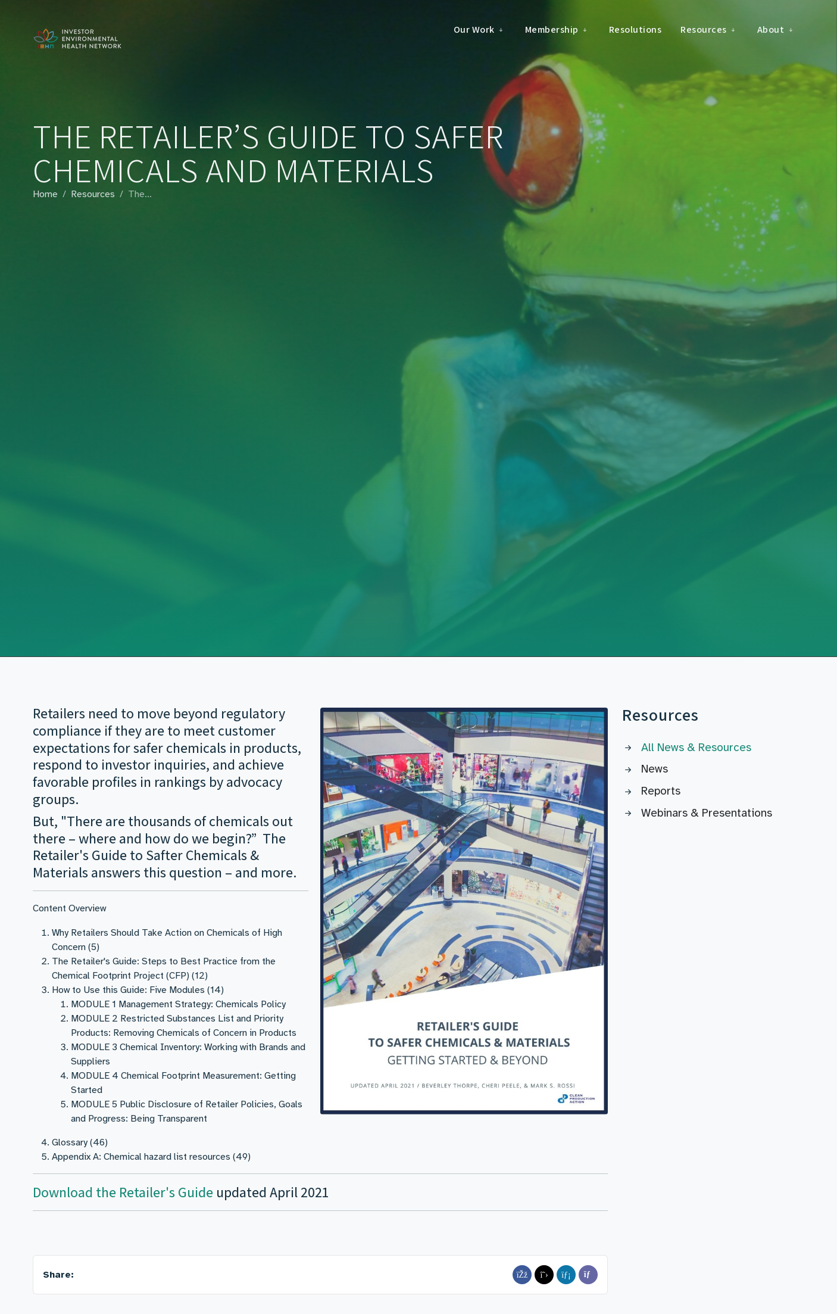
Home (45, 194)
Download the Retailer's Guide (123, 1192)
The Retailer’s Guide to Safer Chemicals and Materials (268, 153)
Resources (93, 194)
